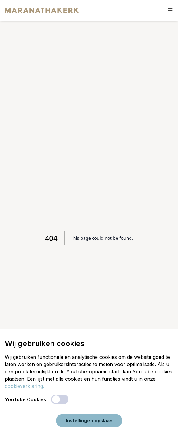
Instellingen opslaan (89, 420)
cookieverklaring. (24, 386)
